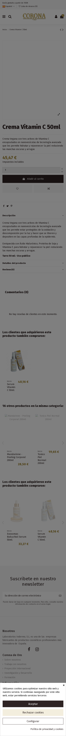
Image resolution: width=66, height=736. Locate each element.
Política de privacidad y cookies (46, 729)
